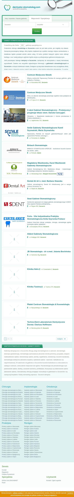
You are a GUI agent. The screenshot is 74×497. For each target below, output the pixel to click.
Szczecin (45, 82)
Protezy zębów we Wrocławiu (11, 433)
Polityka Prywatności (8, 474)
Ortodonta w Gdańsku (53, 399)
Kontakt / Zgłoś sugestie (53, 480)
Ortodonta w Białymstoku (54, 414)
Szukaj (37, 31)
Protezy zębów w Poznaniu (10, 435)
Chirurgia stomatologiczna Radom (12, 420)
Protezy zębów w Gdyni (9, 457)
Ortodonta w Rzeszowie (54, 420)
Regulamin (5, 472)
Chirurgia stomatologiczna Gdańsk (12, 401)
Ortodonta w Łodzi (52, 396)
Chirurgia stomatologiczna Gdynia (12, 414)
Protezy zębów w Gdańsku (10, 437)
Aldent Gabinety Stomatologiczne (42, 234)
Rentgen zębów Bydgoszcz (32, 457)
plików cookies (18, 493)
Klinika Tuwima (34, 287)
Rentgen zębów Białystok (32, 446)
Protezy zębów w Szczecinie (10, 441)
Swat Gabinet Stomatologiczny (41, 199)
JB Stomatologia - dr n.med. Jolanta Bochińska (49, 251)
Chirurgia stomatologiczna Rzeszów (13, 409)
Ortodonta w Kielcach (53, 418)
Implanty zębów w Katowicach (33, 405)
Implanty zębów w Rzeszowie (33, 418)
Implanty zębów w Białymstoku (33, 407)
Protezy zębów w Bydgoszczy (11, 454)
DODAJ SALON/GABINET (10, 480)
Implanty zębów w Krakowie (32, 392)
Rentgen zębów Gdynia (31, 450)
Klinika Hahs (33, 269)
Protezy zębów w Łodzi (9, 431)
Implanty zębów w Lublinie (32, 409)
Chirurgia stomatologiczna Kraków (12, 392)
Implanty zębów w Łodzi (31, 396)
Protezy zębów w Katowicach (10, 444)
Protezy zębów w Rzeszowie (10, 450)
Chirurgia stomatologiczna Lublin (12, 405)
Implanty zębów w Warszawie (33, 390)
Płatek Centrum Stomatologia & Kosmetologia (48, 304)
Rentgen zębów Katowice (32, 444)
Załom (39, 153)
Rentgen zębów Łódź (30, 431)
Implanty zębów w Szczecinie (33, 403)
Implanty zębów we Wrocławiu (33, 394)
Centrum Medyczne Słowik (39, 75)
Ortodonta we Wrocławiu (54, 394)
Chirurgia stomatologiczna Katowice (13, 403)
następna (60, 339)
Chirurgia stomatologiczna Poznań (12, 399)
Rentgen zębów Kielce (31, 454)
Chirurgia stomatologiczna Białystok (12, 416)
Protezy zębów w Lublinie (9, 439)
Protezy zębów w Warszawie (10, 426)
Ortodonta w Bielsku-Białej (55, 416)
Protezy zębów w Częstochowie (11, 448)
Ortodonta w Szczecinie (54, 403)
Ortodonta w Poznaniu (53, 405)
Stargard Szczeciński (49, 174)
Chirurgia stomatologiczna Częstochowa (14, 412)
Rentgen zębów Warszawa (32, 426)
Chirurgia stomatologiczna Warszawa (13, 390)
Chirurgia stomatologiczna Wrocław (12, 396)
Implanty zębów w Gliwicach (32, 420)
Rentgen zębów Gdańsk (31, 433)
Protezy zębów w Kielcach (10, 452)
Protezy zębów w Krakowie (10, 428)
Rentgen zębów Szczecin (32, 437)
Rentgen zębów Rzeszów (32, 448)
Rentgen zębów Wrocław (31, 435)
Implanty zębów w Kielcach (32, 414)
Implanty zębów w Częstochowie (34, 416)
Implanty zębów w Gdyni (31, 412)
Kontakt (4, 470)
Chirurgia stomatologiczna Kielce (12, 418)
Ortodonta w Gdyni (52, 409)
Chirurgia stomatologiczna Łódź (11, 394)
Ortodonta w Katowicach (54, 407)
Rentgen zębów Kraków (31, 428)
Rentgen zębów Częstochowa (33, 452)
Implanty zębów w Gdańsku (32, 399)
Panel (3, 482)
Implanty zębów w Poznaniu (32, 401)
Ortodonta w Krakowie (53, 392)
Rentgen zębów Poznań (31, 441)
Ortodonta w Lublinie (53, 401)
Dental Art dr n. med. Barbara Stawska (44, 181)
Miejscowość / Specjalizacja (40, 18)
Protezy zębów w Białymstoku (11, 446)
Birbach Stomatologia (37, 145)
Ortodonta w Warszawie (54, 390)
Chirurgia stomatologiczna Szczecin (12, 407)
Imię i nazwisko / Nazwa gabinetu (16, 18)
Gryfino (42, 138)
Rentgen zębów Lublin (31, 439)
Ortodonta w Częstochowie (55, 412)
